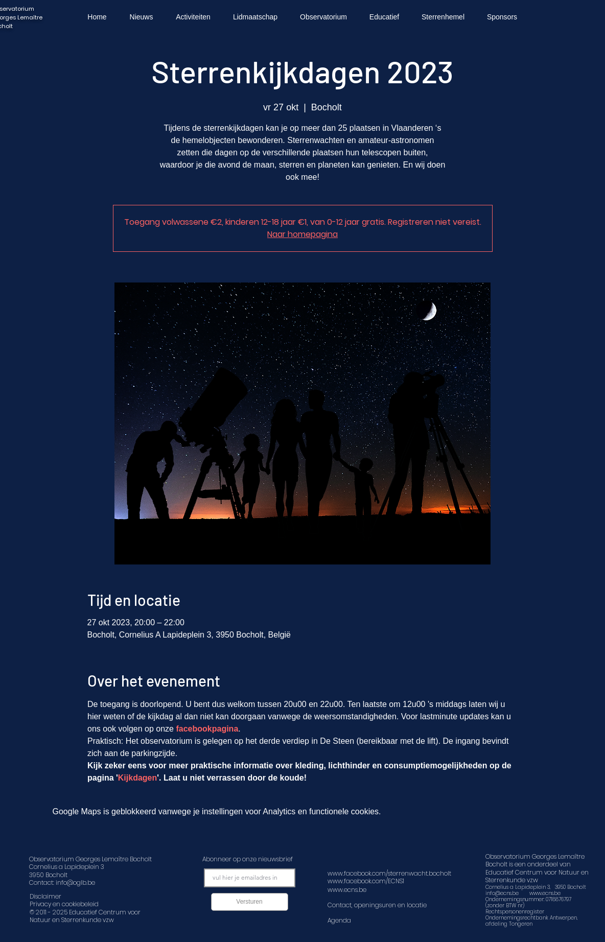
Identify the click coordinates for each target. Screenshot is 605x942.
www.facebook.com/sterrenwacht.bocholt (389, 873)
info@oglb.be (75, 882)
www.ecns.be (545, 893)
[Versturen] (249, 902)
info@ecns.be (502, 893)
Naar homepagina (302, 234)
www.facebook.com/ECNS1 (366, 881)
